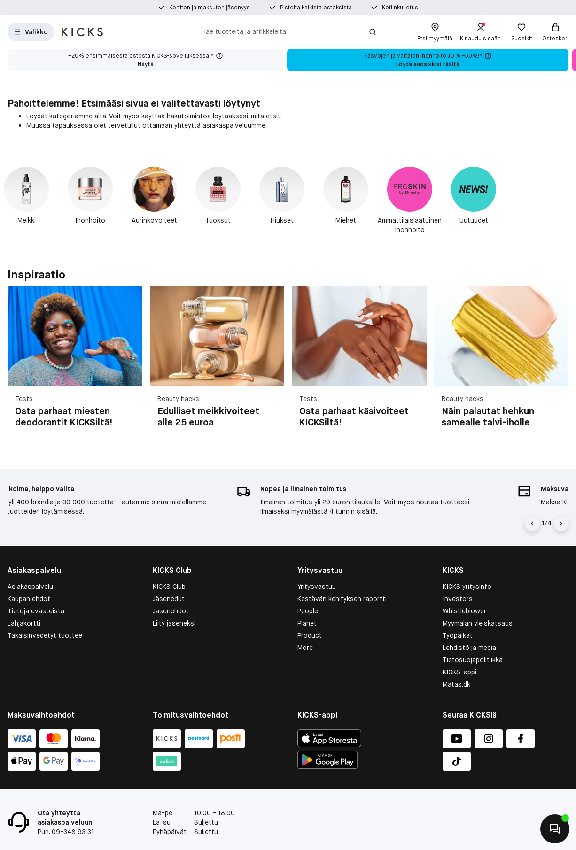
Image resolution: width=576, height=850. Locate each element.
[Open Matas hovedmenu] (31, 32)
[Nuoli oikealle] (560, 523)
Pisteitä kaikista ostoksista (316, 7)
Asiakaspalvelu (30, 586)
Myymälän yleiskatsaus (478, 623)
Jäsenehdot (171, 611)
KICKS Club (169, 586)
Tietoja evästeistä (36, 611)
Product (309, 635)
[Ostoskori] (555, 32)
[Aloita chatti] (554, 828)
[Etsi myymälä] (434, 32)
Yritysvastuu (316, 586)
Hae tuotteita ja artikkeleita (244, 31)
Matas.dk (456, 684)
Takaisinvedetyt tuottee (45, 635)
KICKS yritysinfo (467, 586)
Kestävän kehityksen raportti (342, 599)
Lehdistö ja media (469, 647)
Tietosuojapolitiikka (473, 660)
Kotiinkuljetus (400, 7)
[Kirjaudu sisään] (480, 32)
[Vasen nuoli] (532, 523)
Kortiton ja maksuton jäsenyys (209, 7)
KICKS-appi (459, 672)
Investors (458, 599)
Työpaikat (458, 635)
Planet (307, 623)
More (305, 647)
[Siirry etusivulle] (82, 32)
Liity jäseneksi (174, 623)
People (307, 611)
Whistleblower (464, 611)
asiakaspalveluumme (233, 125)
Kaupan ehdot (29, 599)
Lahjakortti (24, 623)
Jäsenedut (169, 599)
